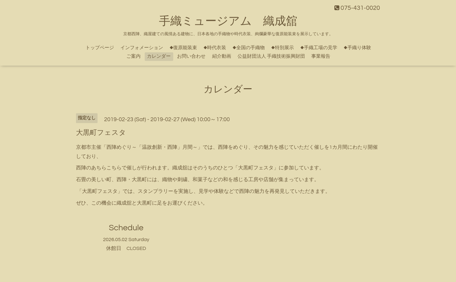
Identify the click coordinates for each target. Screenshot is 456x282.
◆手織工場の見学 (318, 47)
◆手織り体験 (357, 47)
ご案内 (133, 56)
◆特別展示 (282, 47)
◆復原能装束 (183, 47)
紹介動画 (221, 56)
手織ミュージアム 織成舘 (228, 21)
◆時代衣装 (214, 47)
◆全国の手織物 (248, 47)
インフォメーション (141, 47)
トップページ (100, 47)
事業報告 (320, 56)
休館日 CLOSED (126, 248)
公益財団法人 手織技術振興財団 (271, 56)
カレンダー (159, 56)
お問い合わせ (191, 56)
